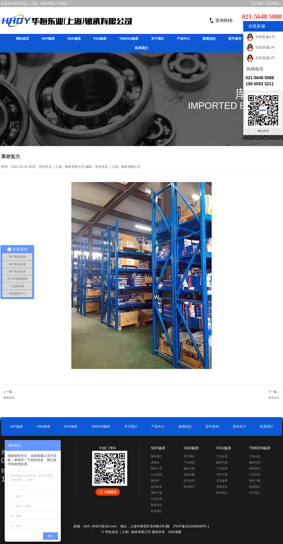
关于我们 (257, 3)
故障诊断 (189, 474)
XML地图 (174, 532)
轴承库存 (9, 397)
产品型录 (222, 468)
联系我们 (274, 3)
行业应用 (156, 499)
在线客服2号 (261, 47)
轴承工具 (156, 468)
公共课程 (156, 474)
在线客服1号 (261, 37)
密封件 (155, 480)
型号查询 (234, 38)
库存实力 (273, 397)
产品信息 (189, 462)
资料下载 (156, 492)
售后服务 (222, 480)
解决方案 (189, 468)
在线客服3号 (261, 58)
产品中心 (183, 38)
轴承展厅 (156, 456)
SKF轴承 (48, 38)
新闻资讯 (222, 486)
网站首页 (22, 38)
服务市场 (254, 462)
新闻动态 (209, 38)
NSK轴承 (74, 38)
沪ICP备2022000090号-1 (191, 526)
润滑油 (155, 462)
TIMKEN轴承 (128, 38)
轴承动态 (156, 505)
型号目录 (156, 486)
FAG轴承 (100, 38)
